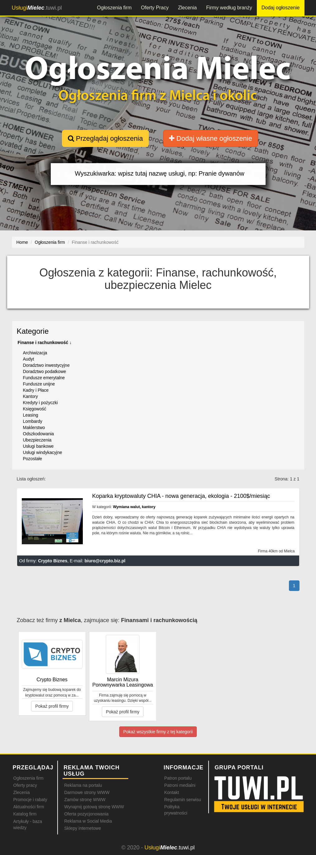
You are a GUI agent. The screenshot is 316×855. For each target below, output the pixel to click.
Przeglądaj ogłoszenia (105, 138)
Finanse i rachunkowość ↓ (45, 342)
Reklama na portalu (83, 785)
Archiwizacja (35, 352)
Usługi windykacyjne (42, 452)
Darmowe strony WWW (86, 792)
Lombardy (32, 421)
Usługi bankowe (38, 446)
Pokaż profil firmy (51, 706)
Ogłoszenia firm (114, 7)
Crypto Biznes (52, 560)
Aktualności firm (28, 806)
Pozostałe (32, 458)
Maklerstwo (34, 427)
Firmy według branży (229, 7)
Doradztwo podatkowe (44, 371)
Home (22, 242)
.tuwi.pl (37, 8)
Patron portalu (177, 778)
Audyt (28, 359)
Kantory (30, 396)
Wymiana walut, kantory (134, 507)
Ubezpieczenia (37, 439)
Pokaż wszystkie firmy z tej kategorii (158, 731)
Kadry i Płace (36, 390)
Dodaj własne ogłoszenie (210, 138)
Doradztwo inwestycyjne (46, 365)
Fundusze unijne (39, 383)
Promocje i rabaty (30, 799)
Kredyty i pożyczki (40, 402)
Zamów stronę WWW (84, 799)
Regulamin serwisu (182, 799)
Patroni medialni (179, 785)
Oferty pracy (25, 785)
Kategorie (33, 331)
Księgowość (34, 408)
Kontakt (171, 792)
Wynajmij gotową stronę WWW (94, 806)
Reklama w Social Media (88, 821)
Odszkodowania (38, 433)
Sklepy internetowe (82, 828)
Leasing (30, 415)
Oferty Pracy (155, 7)
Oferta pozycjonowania (86, 813)
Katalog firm (25, 813)
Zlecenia (187, 7)
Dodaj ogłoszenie (281, 7)
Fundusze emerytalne (44, 377)
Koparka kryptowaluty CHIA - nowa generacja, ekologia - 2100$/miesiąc (181, 496)
